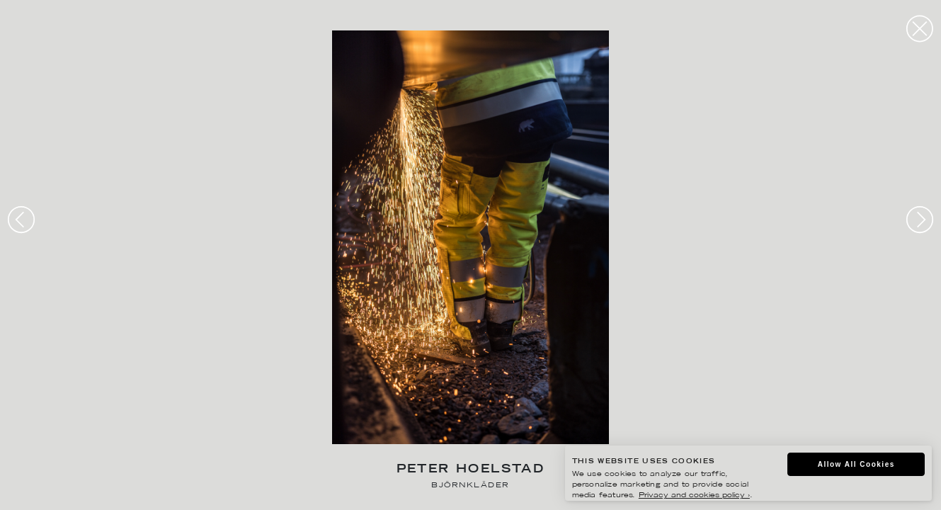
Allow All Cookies (856, 464)
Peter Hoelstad (471, 470)
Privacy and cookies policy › (694, 495)
